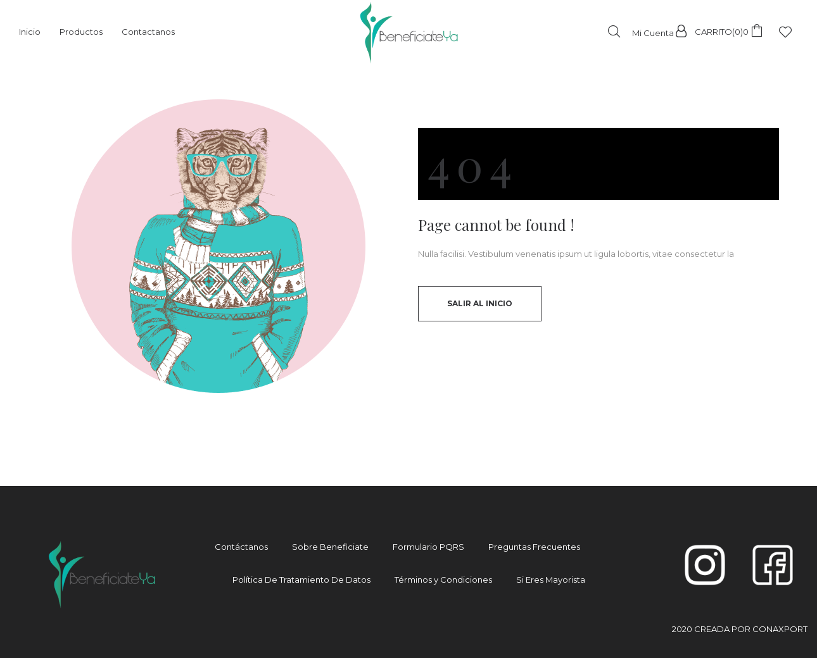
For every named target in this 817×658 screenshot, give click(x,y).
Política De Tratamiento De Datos (301, 579)
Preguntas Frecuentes (534, 547)
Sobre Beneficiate (330, 547)
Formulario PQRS (428, 547)
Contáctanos (241, 547)
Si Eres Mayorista (550, 579)
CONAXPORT (780, 629)
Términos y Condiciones (443, 579)
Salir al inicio (479, 303)
